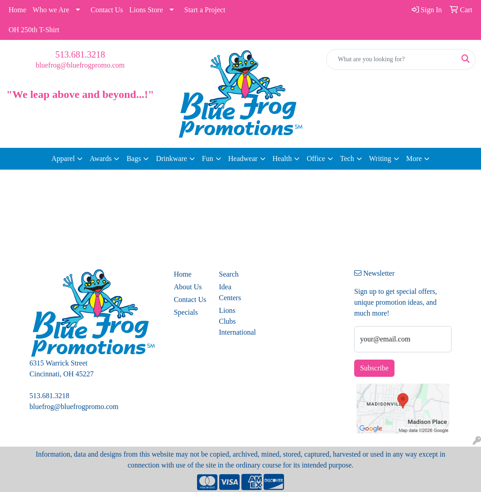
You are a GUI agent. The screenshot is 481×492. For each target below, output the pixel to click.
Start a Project (205, 10)
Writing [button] (380, 158)
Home (17, 10)
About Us (188, 287)
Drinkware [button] (171, 158)
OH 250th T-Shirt (34, 30)
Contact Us (107, 10)
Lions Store (146, 10)
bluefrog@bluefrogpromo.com (80, 65)
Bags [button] (133, 158)
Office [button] (316, 158)
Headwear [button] (243, 158)
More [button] (414, 158)
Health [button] (282, 158)
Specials (186, 312)
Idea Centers (230, 292)
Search (229, 274)
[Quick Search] (391, 59)
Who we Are (51, 10)
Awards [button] (100, 158)
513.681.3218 (80, 54)
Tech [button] (347, 158)
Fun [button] (207, 158)
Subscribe (374, 368)
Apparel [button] (63, 158)
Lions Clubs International (236, 321)
